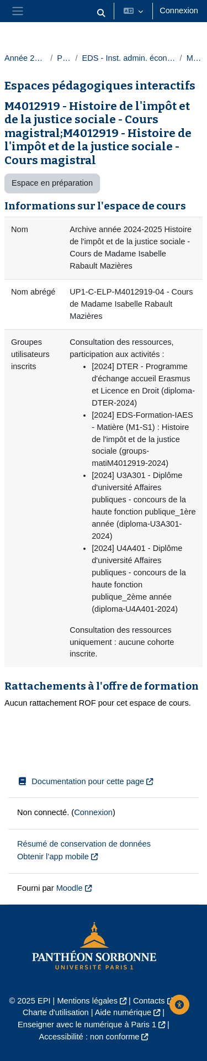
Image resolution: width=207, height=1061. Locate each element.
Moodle (69, 888)
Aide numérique (123, 1012)
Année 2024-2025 (25, 58)
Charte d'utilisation (56, 1012)
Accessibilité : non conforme (89, 1036)
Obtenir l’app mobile (53, 856)
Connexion (179, 10)
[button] (102, 13)
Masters (195, 58)
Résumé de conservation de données (84, 843)
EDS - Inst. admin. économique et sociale (128, 58)
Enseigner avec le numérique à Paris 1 (87, 1024)
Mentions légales (87, 1000)
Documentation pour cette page (80, 781)
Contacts (149, 1000)
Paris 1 (64, 58)
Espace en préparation (52, 182)
